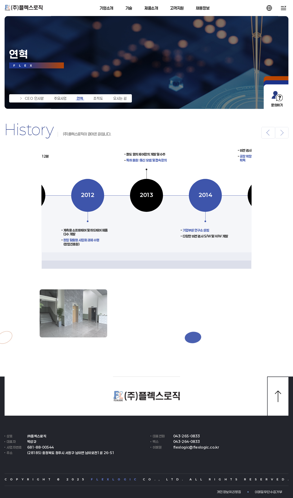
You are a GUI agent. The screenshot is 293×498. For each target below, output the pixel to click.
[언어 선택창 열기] (269, 8)
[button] (268, 136)
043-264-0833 (186, 442)
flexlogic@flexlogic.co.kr (196, 447)
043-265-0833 (186, 436)
